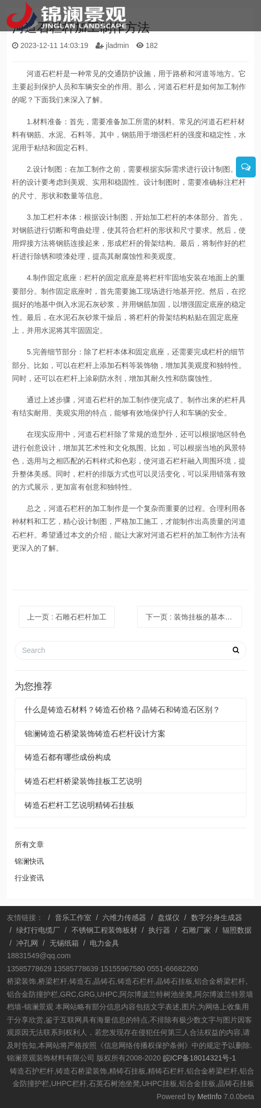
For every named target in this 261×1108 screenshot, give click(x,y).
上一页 (66, 617)
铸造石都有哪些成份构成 (68, 757)
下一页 (194, 617)
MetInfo (209, 1096)
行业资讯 (29, 878)
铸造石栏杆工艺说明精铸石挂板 (79, 805)
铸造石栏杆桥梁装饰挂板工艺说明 (83, 781)
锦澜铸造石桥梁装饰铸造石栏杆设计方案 (95, 733)
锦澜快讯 (29, 861)
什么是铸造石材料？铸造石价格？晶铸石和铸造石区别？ (122, 709)
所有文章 (29, 844)
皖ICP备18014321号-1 (198, 1058)
